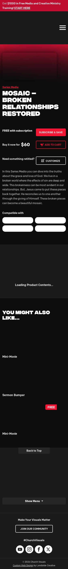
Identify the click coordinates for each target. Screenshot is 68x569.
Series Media (10, 87)
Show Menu (32, 501)
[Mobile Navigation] (62, 28)
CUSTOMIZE (53, 161)
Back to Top (34, 450)
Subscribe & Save (51, 132)
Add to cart (53, 144)
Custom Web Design (23, 565)
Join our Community (34, 528)
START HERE (22, 8)
